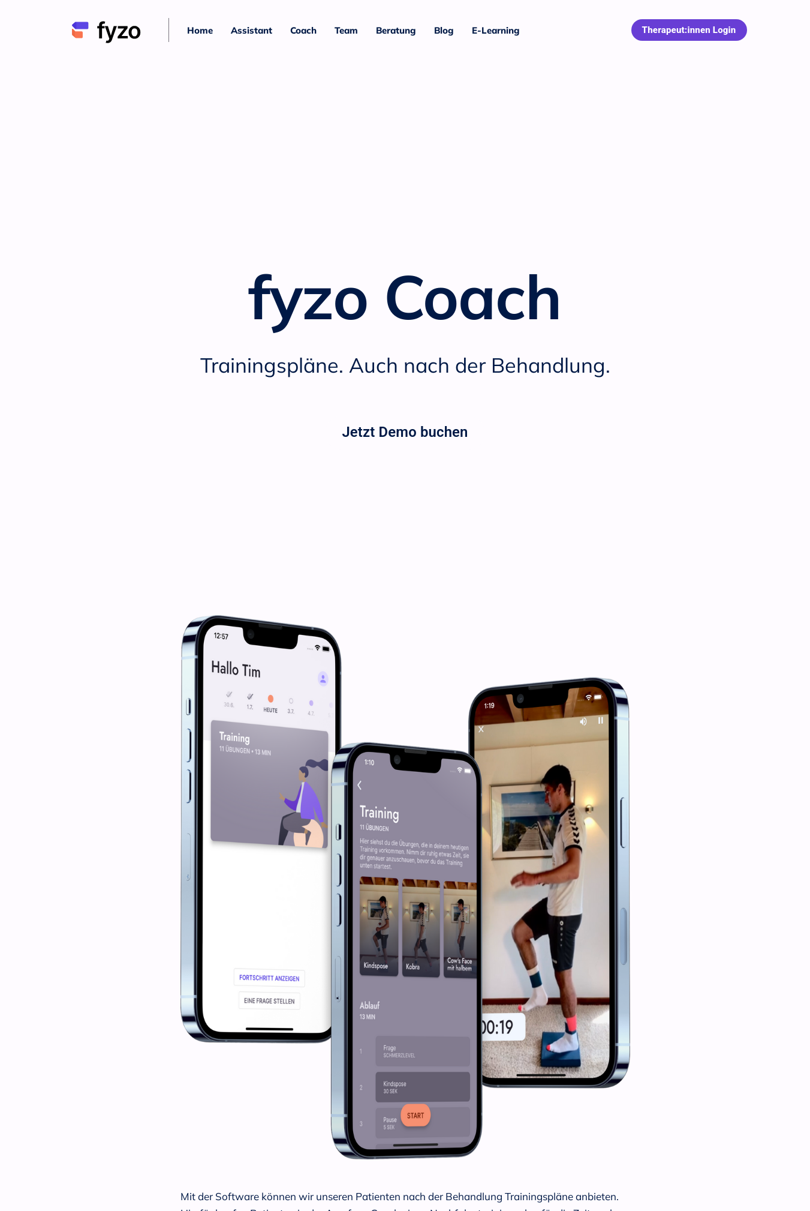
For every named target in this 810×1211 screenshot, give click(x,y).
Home (200, 30)
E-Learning (496, 30)
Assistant (251, 30)
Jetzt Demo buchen (405, 432)
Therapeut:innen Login (689, 30)
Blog (444, 30)
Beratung (396, 30)
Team (346, 30)
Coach (303, 30)
